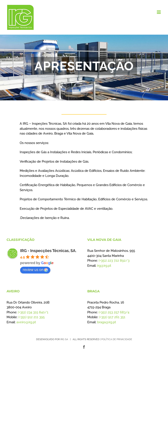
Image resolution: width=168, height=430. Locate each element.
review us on (35, 270)
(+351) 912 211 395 (31, 317)
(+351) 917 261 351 (112, 317)
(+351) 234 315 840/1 (33, 312)
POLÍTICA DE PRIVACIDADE (116, 339)
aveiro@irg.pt (26, 322)
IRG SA (64, 339)
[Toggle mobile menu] (159, 12)
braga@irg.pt (106, 322)
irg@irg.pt (104, 266)
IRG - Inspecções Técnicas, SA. (48, 250)
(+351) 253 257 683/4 (114, 312)
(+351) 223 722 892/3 (114, 261)
